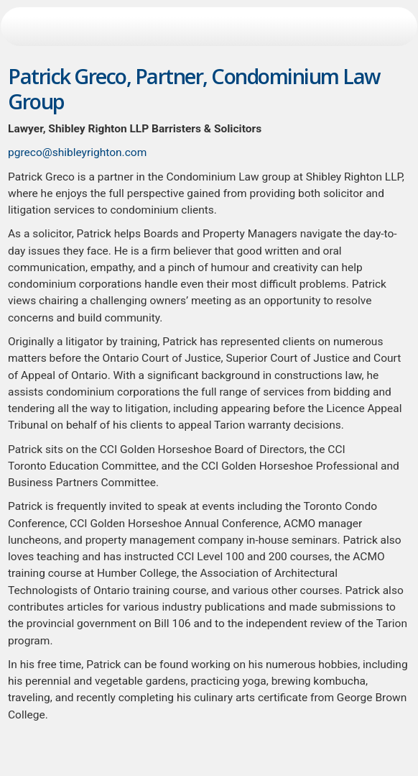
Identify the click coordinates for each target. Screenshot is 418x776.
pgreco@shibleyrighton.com (77, 152)
